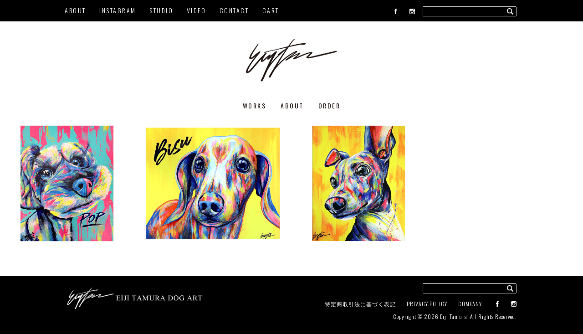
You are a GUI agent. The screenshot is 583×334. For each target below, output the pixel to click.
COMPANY (470, 304)
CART (270, 10)
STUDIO (161, 10)
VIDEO (196, 10)
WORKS (254, 105)
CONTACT (234, 10)
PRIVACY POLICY (427, 304)
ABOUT (75, 10)
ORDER (329, 105)
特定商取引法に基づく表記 (360, 304)
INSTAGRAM (117, 10)
